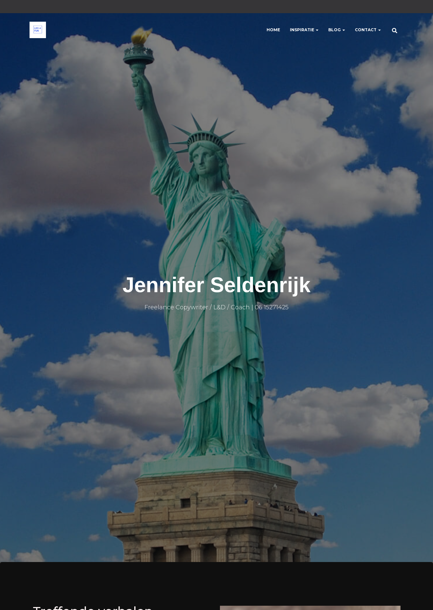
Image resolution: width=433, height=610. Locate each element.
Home (273, 29)
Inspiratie (304, 29)
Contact (368, 29)
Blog (336, 29)
